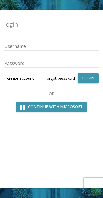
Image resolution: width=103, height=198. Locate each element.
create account (20, 78)
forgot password (60, 78)
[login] (88, 78)
